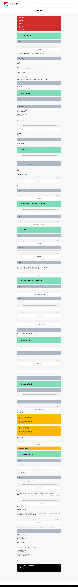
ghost (72, 4)
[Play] (20, 567)
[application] (39, 568)
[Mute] (25, 567)
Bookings (58, 4)
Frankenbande (14, 3)
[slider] (29, 567)
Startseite (34, 4)
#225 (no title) (65, 4)
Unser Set (51, 4)
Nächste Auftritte (43, 4)
